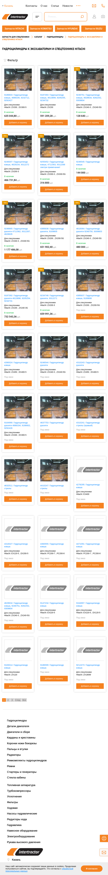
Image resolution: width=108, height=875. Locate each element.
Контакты (31, 6)
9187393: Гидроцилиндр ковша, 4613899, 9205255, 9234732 (53, 97)
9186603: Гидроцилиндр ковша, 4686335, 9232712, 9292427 (17, 97)
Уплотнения (14, 795)
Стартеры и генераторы (22, 770)
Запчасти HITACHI (14, 28)
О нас (44, 6)
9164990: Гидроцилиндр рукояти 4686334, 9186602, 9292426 (17, 424)
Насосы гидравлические (22, 812)
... (78, 4)
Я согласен (91, 868)
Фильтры (12, 801)
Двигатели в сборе (18, 730)
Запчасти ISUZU (94, 28)
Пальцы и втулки (17, 748)
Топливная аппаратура (21, 784)
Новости (67, 6)
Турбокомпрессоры (19, 789)
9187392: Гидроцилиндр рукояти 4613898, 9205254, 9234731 (17, 297)
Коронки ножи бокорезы (22, 742)
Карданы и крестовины (21, 736)
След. (18, 699)
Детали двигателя (18, 725)
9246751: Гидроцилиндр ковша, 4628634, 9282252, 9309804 (89, 97)
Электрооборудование (21, 835)
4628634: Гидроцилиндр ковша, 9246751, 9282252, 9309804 (17, 605)
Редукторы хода (17, 818)
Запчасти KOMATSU (40, 28)
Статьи (55, 6)
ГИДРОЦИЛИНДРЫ (55, 36)
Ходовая (12, 806)
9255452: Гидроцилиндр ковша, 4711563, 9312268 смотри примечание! (52, 163)
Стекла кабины (16, 776)
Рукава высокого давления (23, 841)
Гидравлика (14, 824)
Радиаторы (14, 753)
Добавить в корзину (18, 121)
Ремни (11, 765)
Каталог (38, 36)
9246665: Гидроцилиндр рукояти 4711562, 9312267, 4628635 (17, 230)
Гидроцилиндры (17, 719)
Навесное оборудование (22, 829)
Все (24, 699)
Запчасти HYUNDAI (67, 28)
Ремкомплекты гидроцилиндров (27, 759)
